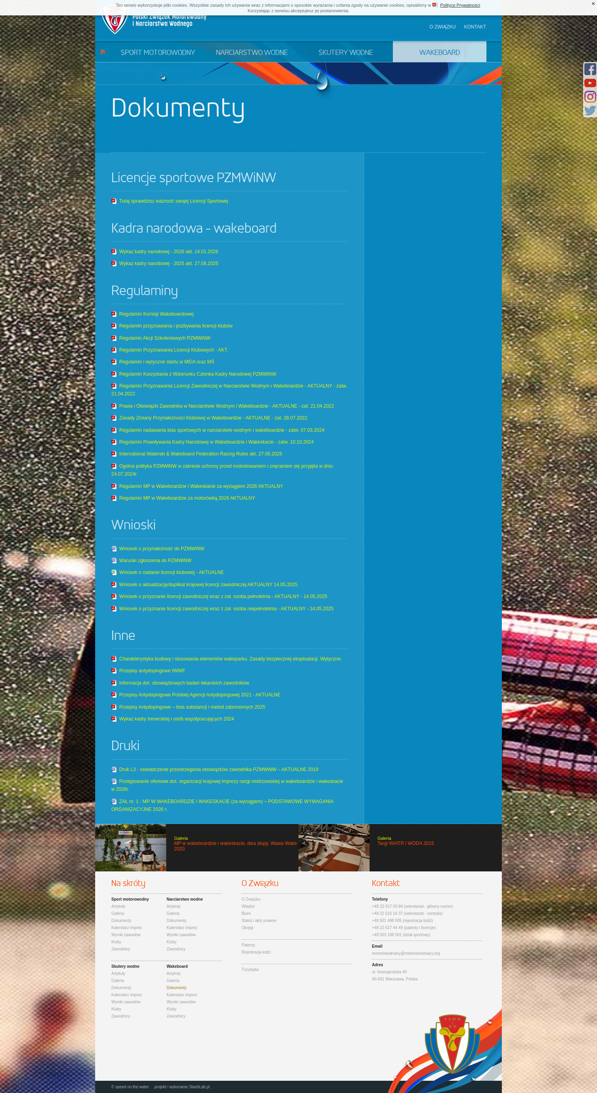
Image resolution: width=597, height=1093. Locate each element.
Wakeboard (439, 53)
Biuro (246, 913)
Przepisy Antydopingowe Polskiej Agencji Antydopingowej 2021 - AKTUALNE (199, 695)
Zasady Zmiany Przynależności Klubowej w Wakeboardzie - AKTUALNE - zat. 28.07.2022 (213, 418)
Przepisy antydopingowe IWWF (152, 670)
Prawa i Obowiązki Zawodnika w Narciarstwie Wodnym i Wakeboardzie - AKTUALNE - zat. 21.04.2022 (226, 406)
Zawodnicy (120, 949)
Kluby (116, 942)
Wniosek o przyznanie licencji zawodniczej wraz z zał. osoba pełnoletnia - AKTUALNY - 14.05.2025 (223, 596)
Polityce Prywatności (460, 5)
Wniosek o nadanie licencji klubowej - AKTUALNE (171, 572)
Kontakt (475, 27)
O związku (443, 27)
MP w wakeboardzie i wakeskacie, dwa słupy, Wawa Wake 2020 (196, 847)
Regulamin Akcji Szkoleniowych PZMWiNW (164, 338)
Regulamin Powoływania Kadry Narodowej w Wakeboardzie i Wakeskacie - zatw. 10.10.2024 (216, 442)
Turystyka (250, 969)
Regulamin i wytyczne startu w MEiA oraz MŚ (166, 362)
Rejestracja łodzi (256, 952)
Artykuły (118, 906)
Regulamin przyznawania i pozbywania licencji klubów (176, 326)
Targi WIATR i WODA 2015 (400, 847)
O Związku (251, 899)
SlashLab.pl (199, 1087)
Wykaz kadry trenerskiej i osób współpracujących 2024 (176, 719)
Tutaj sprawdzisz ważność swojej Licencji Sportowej (173, 201)
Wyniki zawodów (126, 935)
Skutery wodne (346, 53)
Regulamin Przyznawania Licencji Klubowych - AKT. (173, 350)
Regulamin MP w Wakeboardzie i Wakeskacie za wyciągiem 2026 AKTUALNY (201, 486)
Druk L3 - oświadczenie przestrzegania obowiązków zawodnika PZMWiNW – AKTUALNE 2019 (218, 769)
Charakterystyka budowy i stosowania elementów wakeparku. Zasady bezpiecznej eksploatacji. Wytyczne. (230, 659)
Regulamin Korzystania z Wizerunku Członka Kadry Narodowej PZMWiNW (197, 374)
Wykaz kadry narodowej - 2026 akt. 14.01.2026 (168, 251)
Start (103, 51)
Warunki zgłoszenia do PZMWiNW (155, 560)
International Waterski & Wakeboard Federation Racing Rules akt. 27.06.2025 (200, 454)
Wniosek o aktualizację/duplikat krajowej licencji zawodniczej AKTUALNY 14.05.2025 (208, 584)
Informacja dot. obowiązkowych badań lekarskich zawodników (184, 683)
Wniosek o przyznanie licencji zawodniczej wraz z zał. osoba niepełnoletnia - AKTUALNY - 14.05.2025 (226, 608)
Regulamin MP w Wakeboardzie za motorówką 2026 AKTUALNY (187, 498)
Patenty (248, 945)
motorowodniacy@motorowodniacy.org (406, 953)
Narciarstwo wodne (252, 53)
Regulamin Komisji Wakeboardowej (156, 314)
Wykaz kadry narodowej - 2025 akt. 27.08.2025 (168, 263)
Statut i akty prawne (259, 920)
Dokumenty (121, 920)
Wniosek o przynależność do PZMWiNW (161, 548)
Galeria (117, 913)
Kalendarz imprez (126, 928)
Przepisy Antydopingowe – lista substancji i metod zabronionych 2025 (192, 707)
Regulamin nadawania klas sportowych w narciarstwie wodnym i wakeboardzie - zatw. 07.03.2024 (222, 430)
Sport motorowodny (158, 53)
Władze (248, 906)
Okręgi (247, 928)
